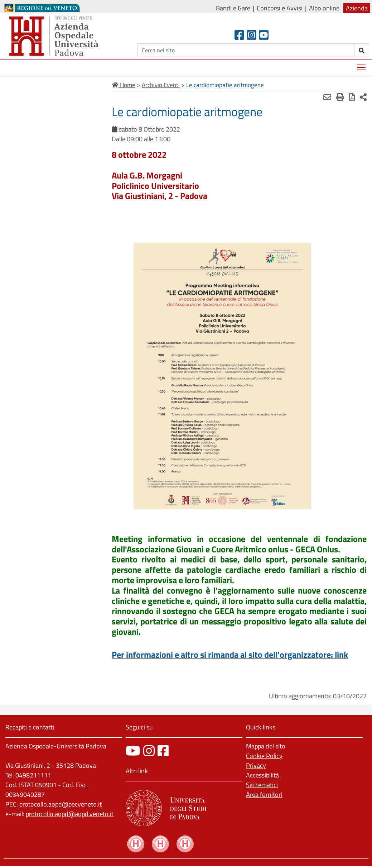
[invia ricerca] (361, 50)
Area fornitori (264, 794)
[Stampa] (340, 97)
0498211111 (33, 775)
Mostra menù (362, 65)
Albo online (324, 8)
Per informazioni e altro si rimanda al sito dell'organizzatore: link (230, 654)
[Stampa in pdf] (352, 97)
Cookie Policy (264, 756)
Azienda (357, 8)
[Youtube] (264, 35)
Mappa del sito (265, 746)
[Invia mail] (327, 97)
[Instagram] (251, 35)
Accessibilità (262, 775)
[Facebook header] (239, 35)
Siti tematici (262, 785)
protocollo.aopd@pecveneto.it (60, 804)
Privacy (256, 765)
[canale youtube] (133, 751)
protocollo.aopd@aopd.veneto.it (69, 814)
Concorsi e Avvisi (280, 8)
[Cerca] (245, 50)
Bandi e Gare (233, 8)
